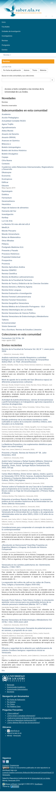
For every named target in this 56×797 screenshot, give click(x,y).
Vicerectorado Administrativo (17, 689)
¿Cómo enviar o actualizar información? (21, 716)
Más (3, 670)
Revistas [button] (7, 55)
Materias (43, 70)
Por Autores (11, 702)
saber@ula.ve (14, 731)
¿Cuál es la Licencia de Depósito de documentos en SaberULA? (29, 718)
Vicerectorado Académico (16, 687)
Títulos (34, 70)
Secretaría (10, 692)
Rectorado (10, 685)
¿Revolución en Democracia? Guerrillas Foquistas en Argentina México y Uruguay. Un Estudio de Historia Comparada (24, 547)
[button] (46, 16)
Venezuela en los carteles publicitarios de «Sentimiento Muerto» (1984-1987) (26, 566)
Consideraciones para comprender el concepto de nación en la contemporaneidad (28, 528)
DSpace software (11, 784)
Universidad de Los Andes (41, 778)
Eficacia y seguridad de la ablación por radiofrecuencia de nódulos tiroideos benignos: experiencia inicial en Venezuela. (27, 650)
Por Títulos (11, 704)
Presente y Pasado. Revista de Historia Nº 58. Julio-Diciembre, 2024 (24, 454)
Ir (52, 80)
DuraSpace (38, 784)
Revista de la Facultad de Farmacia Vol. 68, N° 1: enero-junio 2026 (28, 350)
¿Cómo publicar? (13, 713)
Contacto (5, 765)
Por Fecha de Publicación (16, 700)
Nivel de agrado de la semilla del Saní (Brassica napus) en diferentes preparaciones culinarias (27, 381)
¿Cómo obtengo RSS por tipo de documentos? (23, 723)
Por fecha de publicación (12, 70)
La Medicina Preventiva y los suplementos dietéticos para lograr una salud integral (27, 445)
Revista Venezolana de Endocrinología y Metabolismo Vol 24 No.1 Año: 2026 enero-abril (27, 621)
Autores (26, 70)
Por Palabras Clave (13, 706)
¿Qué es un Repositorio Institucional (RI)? (21, 720)
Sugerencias (14, 765)
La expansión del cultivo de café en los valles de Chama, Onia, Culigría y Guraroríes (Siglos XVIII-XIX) (26, 583)
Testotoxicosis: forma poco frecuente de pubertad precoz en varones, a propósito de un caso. (27, 629)
